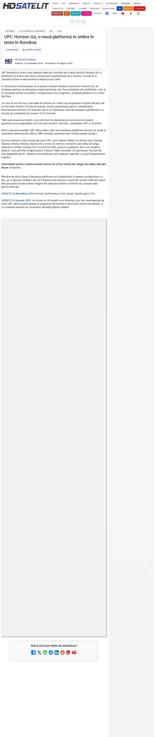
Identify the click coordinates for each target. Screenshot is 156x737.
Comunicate (74, 3)
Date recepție (112, 3)
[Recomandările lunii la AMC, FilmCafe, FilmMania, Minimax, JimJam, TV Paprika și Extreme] (94, 700)
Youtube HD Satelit (131, 356)
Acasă (55, 3)
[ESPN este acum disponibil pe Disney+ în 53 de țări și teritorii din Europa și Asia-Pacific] (94, 568)
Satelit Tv (97, 3)
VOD (59, 31)
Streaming (125, 3)
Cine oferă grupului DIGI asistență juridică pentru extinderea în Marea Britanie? (131, 57)
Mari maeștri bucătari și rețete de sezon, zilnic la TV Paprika (46, 588)
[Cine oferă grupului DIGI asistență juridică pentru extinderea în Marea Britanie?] (131, 75)
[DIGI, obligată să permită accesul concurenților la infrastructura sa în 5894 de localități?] (94, 515)
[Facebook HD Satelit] (107, 13)
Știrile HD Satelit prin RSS (131, 389)
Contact (98, 13)
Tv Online (82, 8)
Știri (63, 3)
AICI (92, 193)
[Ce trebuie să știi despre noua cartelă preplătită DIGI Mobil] (94, 726)
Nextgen (76, 13)
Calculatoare (108, 8)
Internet (10, 31)
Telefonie (70, 8)
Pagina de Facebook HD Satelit (131, 328)
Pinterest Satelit (131, 379)
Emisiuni (136, 3)
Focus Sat (57, 13)
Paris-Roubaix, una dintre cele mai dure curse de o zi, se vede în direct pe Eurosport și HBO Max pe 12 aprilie (130, 133)
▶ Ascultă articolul (32, 49)
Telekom (86, 13)
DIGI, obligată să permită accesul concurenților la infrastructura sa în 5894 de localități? (46, 509)
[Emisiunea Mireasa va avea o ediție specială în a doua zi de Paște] (94, 541)
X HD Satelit (131, 372)
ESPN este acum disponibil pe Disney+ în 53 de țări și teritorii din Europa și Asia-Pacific (45, 562)
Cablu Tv (86, 3)
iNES (67, 13)
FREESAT (126, 416)
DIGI (119, 8)
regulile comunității (47, 423)
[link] (53, 515)
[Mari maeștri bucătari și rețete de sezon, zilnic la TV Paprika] (94, 594)
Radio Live (94, 8)
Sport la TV (58, 8)
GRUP (115, 13)
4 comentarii (12, 49)
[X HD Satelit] (138, 13)
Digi (116, 416)
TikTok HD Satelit (131, 364)
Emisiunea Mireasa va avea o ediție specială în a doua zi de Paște (47, 535)
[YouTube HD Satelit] (122, 13)
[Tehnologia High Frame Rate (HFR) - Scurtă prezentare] (94, 647)
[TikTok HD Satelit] (130, 13)
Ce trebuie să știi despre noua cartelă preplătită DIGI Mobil (39, 720)
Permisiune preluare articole (131, 449)
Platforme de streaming (32, 31)
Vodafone (139, 8)
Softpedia (14, 167)
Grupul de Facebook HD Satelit (131, 339)
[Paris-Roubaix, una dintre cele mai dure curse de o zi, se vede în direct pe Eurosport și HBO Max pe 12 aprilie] (131, 153)
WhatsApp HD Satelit (131, 348)
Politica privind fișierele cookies (131, 458)
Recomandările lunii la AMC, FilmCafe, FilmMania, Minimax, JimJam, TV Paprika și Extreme (43, 696)
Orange (128, 8)
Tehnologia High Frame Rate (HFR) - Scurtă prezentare (43, 641)
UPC (51, 31)
